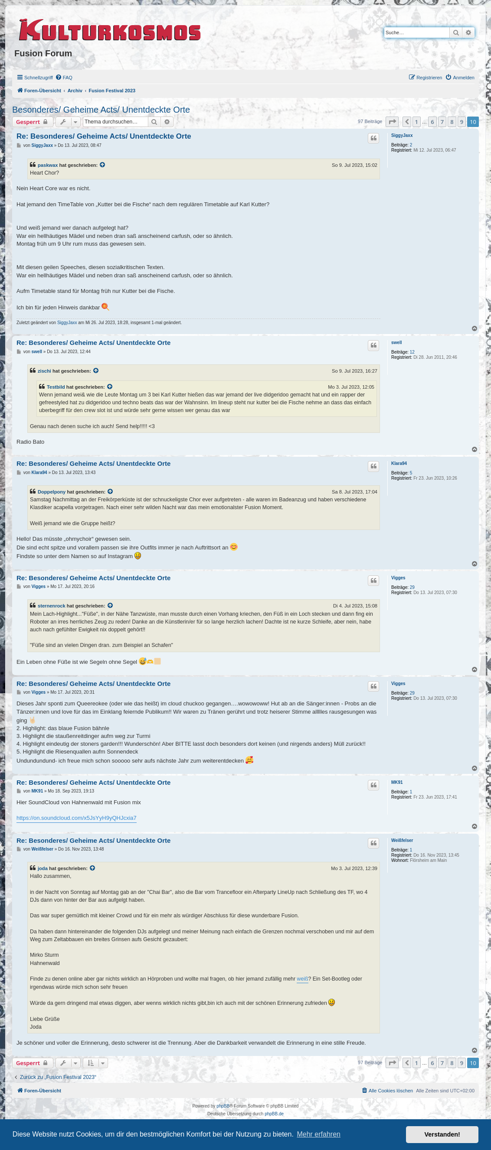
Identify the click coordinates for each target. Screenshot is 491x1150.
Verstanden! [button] (442, 1134)
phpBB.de (274, 1113)
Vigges (398, 577)
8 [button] (451, 122)
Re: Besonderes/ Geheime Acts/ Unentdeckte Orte (103, 136)
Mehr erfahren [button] (318, 1134)
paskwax (48, 165)
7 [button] (442, 122)
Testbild (56, 387)
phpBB (222, 1106)
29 (412, 587)
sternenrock (51, 605)
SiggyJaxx (401, 135)
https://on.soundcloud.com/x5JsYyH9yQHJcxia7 (76, 818)
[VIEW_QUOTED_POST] (103, 165)
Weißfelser (402, 840)
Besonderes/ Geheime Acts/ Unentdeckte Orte (101, 109)
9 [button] (461, 122)
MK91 (397, 782)
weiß (302, 979)
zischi (44, 371)
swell (396, 342)
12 (412, 352)
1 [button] (416, 122)
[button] (392, 122)
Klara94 (399, 463)
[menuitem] (63, 77)
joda (43, 868)
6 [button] (432, 122)
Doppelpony (51, 491)
